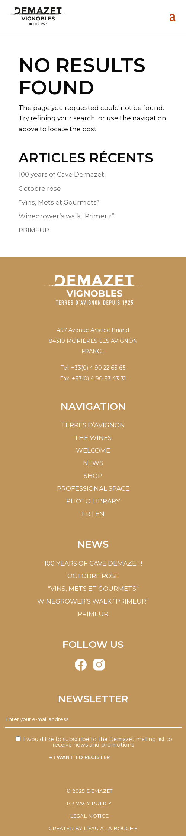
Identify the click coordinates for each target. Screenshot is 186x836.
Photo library (93, 501)
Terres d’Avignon (93, 425)
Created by (93, 828)
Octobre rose (40, 188)
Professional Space (93, 488)
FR (86, 513)
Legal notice (89, 816)
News (93, 463)
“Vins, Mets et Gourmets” (59, 202)
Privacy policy (89, 803)
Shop (93, 475)
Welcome (93, 450)
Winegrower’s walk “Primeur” (67, 216)
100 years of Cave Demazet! (62, 174)
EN (100, 513)
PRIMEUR (34, 230)
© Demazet (89, 791)
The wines (93, 437)
